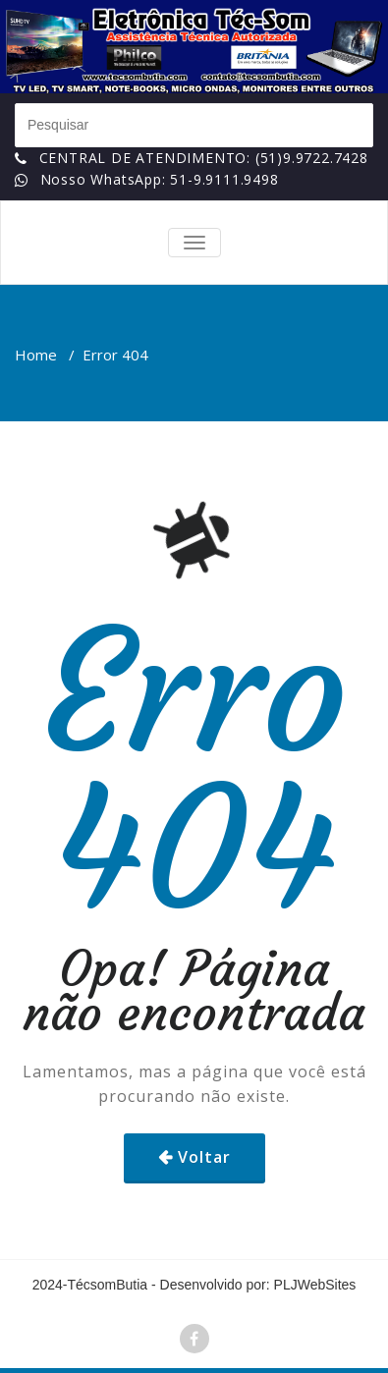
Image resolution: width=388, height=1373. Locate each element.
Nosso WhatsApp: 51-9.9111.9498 (159, 179)
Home (36, 354)
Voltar (204, 1157)
